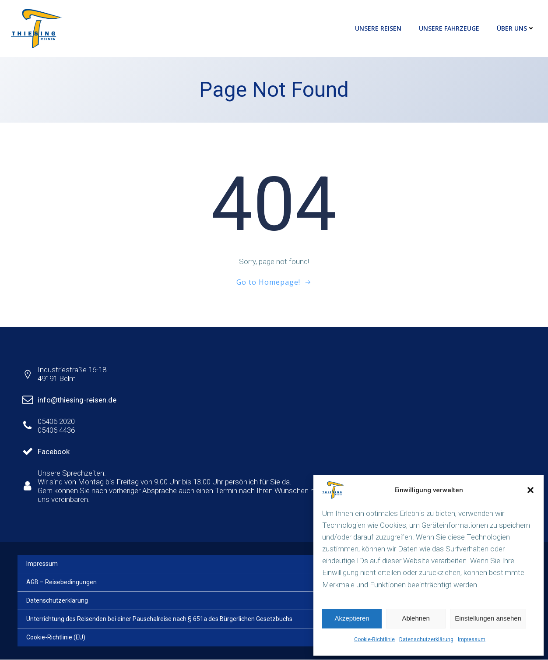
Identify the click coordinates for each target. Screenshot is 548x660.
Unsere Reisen (378, 28)
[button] (530, 490)
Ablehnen (415, 618)
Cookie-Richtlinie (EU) (55, 637)
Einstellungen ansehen (488, 618)
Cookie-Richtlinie (374, 639)
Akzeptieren (351, 618)
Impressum (471, 639)
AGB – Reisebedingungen (61, 582)
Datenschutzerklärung (426, 639)
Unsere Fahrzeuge (449, 28)
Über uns (516, 28)
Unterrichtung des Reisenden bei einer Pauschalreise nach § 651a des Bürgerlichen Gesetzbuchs (159, 619)
